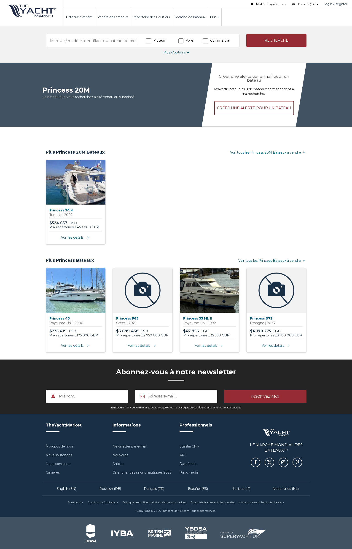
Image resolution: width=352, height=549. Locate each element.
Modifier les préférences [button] (268, 4)
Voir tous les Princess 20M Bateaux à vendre (268, 152)
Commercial (220, 40)
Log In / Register (335, 4)
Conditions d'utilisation (103, 502)
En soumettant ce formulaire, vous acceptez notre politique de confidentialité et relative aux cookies (176, 407)
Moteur (159, 40)
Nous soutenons (59, 455)
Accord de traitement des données (213, 502)
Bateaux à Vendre (79, 17)
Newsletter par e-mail (130, 446)
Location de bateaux (190, 17)
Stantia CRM (190, 446)
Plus (214, 17)
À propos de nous (60, 446)
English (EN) (66, 488)
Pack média (189, 472)
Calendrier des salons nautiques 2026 (142, 472)
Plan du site (75, 502)
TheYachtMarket (32, 11)
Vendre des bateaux (113, 17)
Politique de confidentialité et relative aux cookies (154, 502)
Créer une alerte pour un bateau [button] (254, 107)
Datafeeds (188, 463)
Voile (189, 40)
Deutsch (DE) (110, 488)
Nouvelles (120, 455)
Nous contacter (58, 463)
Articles (118, 463)
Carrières (53, 472)
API (182, 455)
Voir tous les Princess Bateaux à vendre (272, 260)
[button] (276, 40)
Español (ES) (198, 488)
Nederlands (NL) (286, 488)
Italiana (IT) (241, 488)
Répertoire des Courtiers (151, 17)
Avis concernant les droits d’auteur (261, 502)
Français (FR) (154, 488)
